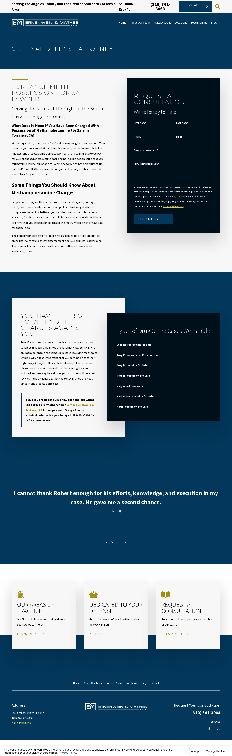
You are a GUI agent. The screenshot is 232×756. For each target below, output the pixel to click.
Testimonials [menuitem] (199, 22)
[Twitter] (218, 728)
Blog (143, 683)
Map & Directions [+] (23, 722)
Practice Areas (114, 683)
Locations (131, 683)
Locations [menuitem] (181, 22)
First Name (140, 123)
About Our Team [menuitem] (140, 22)
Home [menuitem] (122, 22)
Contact (154, 683)
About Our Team (93, 683)
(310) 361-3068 (160, 6)
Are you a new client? (146, 150)
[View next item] (130, 530)
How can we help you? (146, 163)
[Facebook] (209, 728)
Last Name (182, 123)
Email (179, 136)
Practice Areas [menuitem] (162, 22)
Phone (138, 136)
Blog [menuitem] (214, 22)
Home (76, 683)
